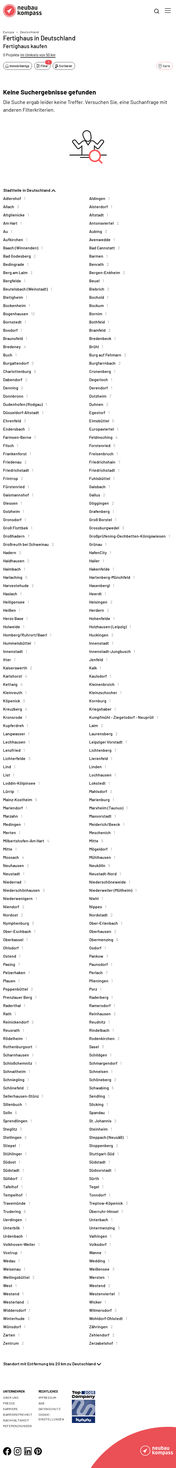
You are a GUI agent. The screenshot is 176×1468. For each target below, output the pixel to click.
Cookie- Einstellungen (51, 1417)
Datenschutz (50, 1409)
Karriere (10, 1409)
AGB (42, 1403)
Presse (9, 1403)
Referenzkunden (17, 1426)
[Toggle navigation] (168, 10)
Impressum (48, 1397)
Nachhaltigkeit (16, 1420)
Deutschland (29, 32)
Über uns (11, 1397)
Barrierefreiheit (17, 1414)
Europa (8, 32)
